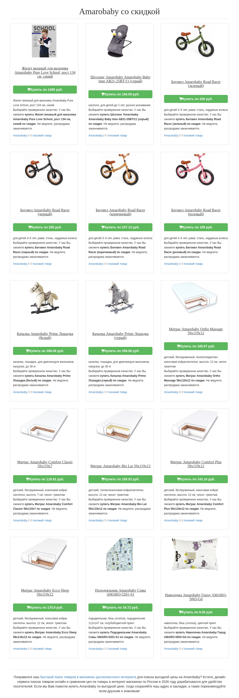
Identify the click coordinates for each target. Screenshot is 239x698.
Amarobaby (20, 135)
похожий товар (42, 135)
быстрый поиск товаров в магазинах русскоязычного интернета (88, 677)
